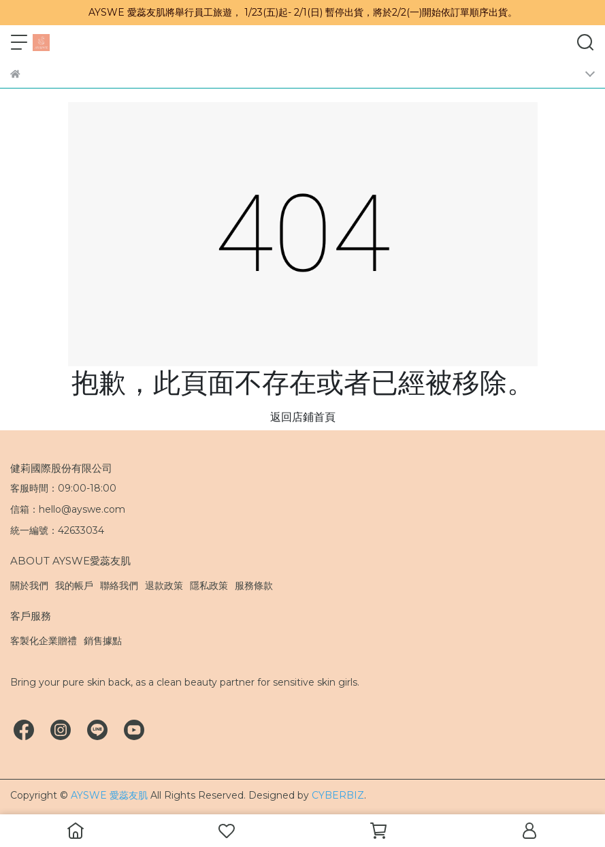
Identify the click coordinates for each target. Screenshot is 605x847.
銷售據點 (103, 641)
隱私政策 (209, 585)
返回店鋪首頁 (303, 417)
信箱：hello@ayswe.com (67, 509)
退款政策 (164, 585)
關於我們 (29, 585)
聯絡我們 (119, 585)
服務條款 (254, 585)
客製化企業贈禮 (43, 641)
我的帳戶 (74, 585)
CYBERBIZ (338, 795)
